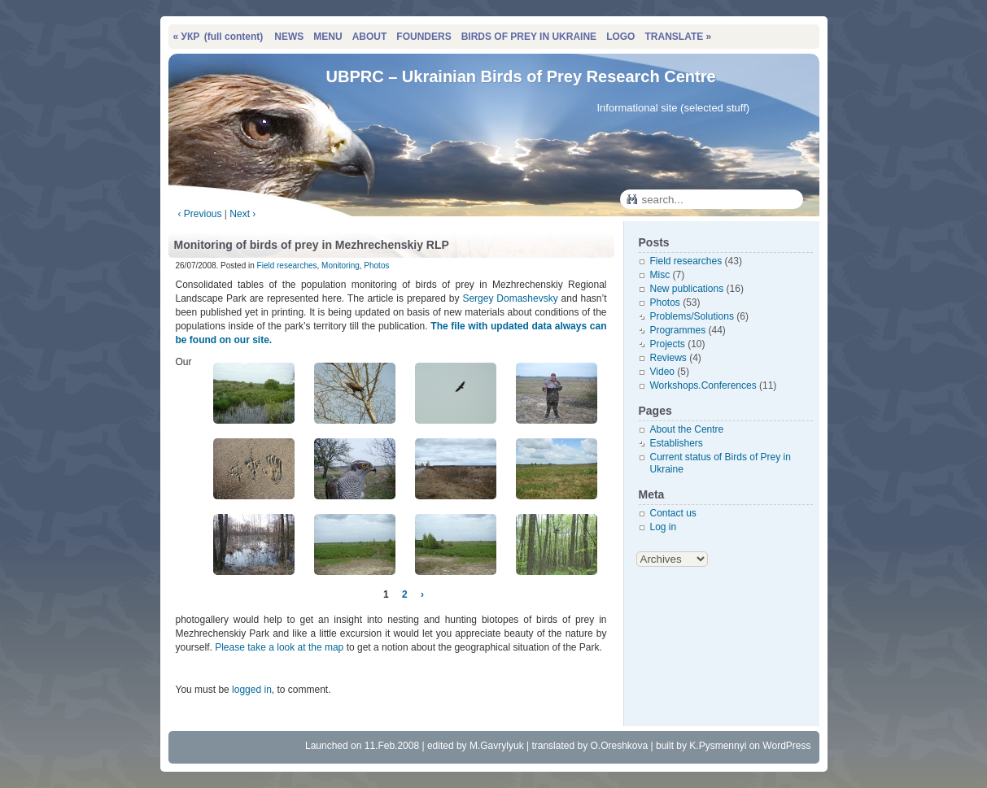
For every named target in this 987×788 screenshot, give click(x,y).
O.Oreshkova (619, 745)
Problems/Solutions (692, 316)
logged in (252, 689)
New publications (687, 288)
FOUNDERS (423, 36)
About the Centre (687, 429)
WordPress (786, 745)
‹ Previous (200, 214)
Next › (242, 214)
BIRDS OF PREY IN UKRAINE (528, 36)
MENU (327, 36)
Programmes (678, 330)
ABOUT (369, 36)
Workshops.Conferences (703, 385)
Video (662, 371)
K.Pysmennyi (717, 745)
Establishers (676, 443)
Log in (663, 527)
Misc (660, 275)
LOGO (620, 36)
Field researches (287, 265)
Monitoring (340, 265)
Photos (376, 265)
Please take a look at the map (279, 647)
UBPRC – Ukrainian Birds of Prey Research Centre (521, 76)
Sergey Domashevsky (509, 298)
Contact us (673, 513)
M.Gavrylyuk (496, 745)
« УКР (218, 36)
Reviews (668, 358)
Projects (667, 344)
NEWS (289, 36)
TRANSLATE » (677, 36)
